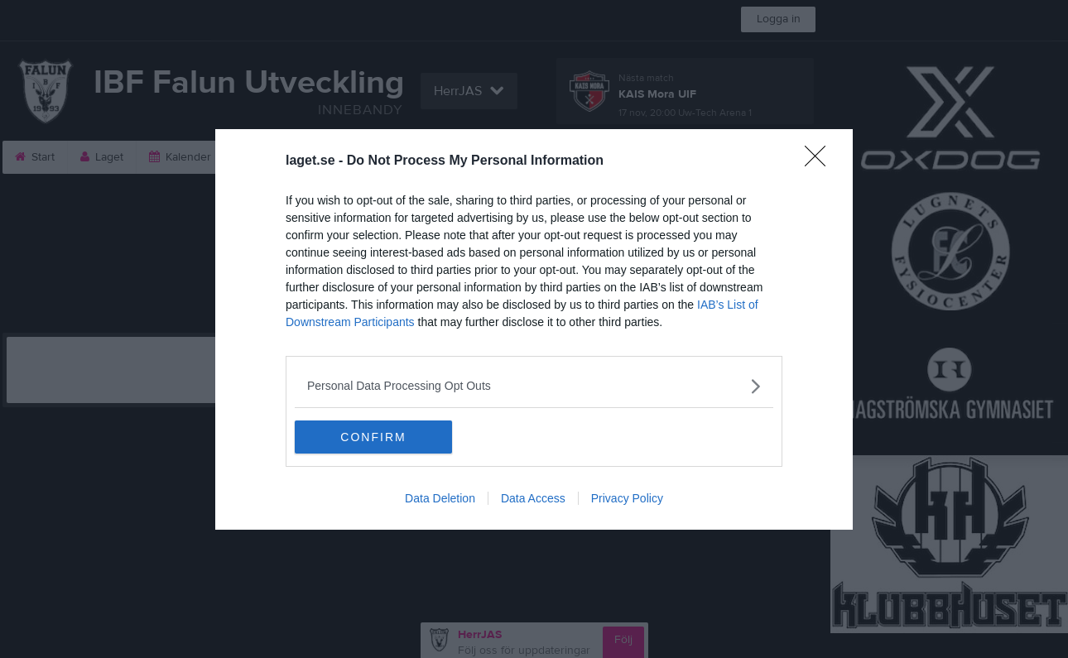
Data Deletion (440, 498)
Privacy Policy (627, 498)
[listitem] (534, 386)
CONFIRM (373, 437)
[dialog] (534, 329)
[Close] (820, 161)
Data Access (533, 498)
